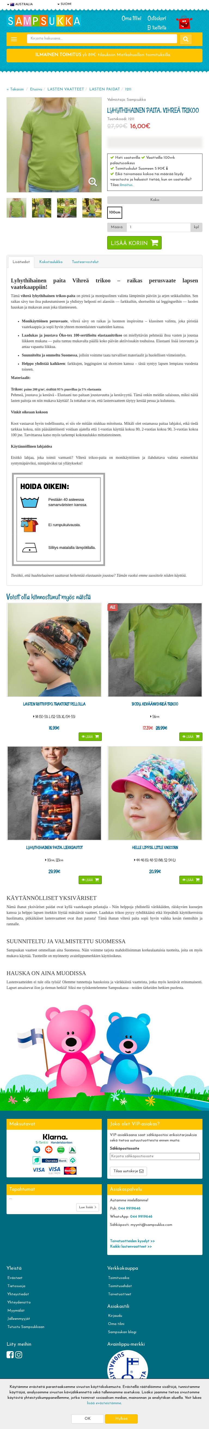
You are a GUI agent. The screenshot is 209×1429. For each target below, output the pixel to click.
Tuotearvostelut (85, 262)
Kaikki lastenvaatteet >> (131, 1247)
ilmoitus (126, 185)
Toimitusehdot (120, 1286)
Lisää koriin (129, 243)
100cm (114, 212)
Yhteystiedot (18, 1294)
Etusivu (36, 89)
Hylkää (121, 1419)
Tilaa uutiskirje (125, 1171)
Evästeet (15, 1278)
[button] (167, 168)
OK (88, 1419)
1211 (128, 89)
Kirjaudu (115, 1316)
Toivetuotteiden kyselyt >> (132, 1241)
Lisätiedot (21, 262)
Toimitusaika (118, 1278)
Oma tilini (132, 18)
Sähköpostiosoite (124, 1149)
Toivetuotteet (119, 1294)
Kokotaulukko (51, 262)
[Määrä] (159, 227)
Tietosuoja (16, 1286)
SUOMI (64, 4)
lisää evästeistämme (104, 1403)
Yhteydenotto (19, 1302)
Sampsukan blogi (122, 1332)
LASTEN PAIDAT (104, 89)
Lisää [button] (88, 737)
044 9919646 (129, 1209)
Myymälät (16, 1311)
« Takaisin (15, 89)
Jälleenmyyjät (18, 1319)
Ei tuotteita (156, 27)
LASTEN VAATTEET (65, 89)
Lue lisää (87, 1207)
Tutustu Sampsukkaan (25, 1327)
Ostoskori (156, 18)
